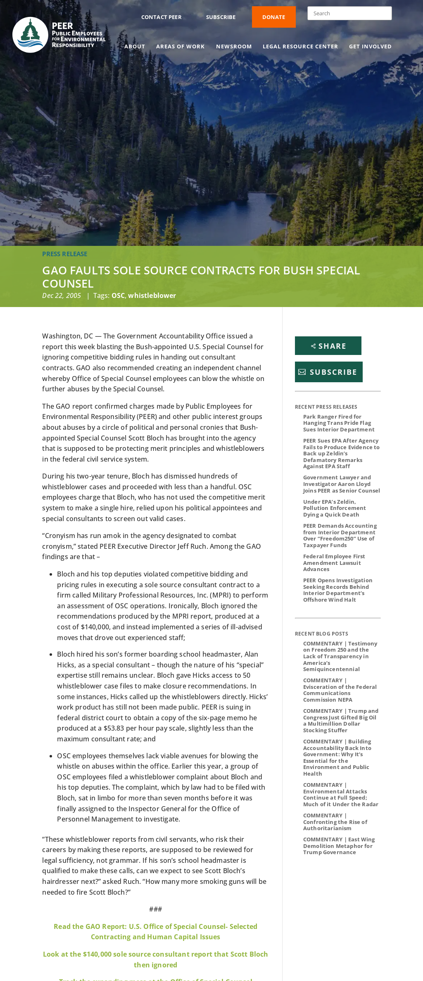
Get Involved (370, 46)
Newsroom (234, 46)
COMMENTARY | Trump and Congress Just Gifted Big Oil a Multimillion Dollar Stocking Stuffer (341, 720)
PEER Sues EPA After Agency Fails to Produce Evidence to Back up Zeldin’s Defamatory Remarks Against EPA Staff (341, 453)
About (134, 46)
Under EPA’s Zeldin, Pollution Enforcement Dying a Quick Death (334, 508)
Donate (273, 17)
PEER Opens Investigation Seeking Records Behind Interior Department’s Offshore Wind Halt (338, 589)
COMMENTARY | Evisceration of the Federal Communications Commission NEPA (340, 689)
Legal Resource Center (300, 46)
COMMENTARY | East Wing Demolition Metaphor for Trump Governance (339, 846)
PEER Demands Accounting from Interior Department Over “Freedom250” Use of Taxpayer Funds (340, 535)
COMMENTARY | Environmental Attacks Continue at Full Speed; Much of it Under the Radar (340, 794)
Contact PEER (161, 17)
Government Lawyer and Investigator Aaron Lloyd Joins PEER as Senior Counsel (341, 484)
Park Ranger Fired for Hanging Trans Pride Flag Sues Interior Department (339, 423)
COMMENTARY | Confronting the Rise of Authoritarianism (335, 822)
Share (332, 346)
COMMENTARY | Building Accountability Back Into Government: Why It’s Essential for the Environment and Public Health (337, 757)
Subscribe (220, 17)
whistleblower (152, 295)
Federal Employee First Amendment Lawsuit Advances (334, 562)
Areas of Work (180, 46)
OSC (118, 295)
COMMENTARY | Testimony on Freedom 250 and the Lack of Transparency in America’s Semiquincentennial (340, 656)
